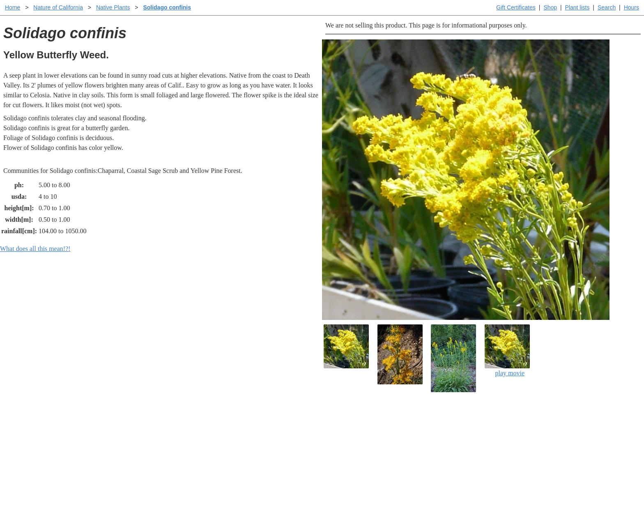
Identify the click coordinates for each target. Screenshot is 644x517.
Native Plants (113, 7)
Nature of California (58, 7)
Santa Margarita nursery (460, 435)
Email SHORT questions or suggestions (272, 490)
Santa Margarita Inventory (463, 421)
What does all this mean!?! (35, 248)
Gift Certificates (516, 7)
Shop (550, 7)
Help (330, 421)
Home (12, 7)
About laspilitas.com (456, 448)
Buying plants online (351, 435)
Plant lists (577, 7)
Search (607, 7)
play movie (507, 350)
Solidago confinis (167, 7)
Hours (631, 7)
